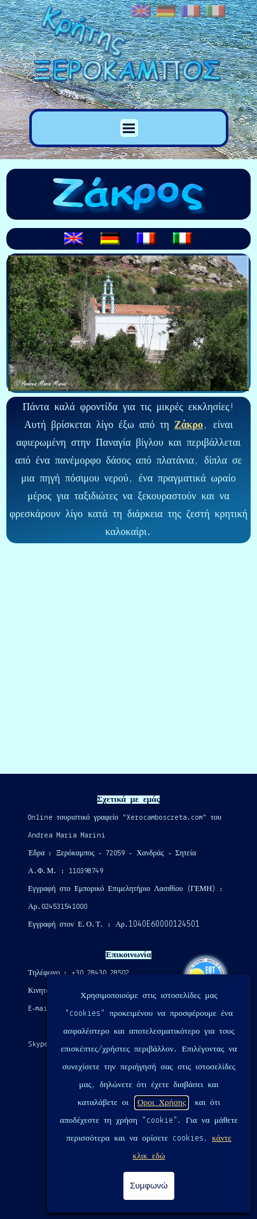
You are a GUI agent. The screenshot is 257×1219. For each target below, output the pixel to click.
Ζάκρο (188, 425)
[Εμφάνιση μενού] (129, 128)
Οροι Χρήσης (161, 1103)
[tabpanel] (128, 239)
